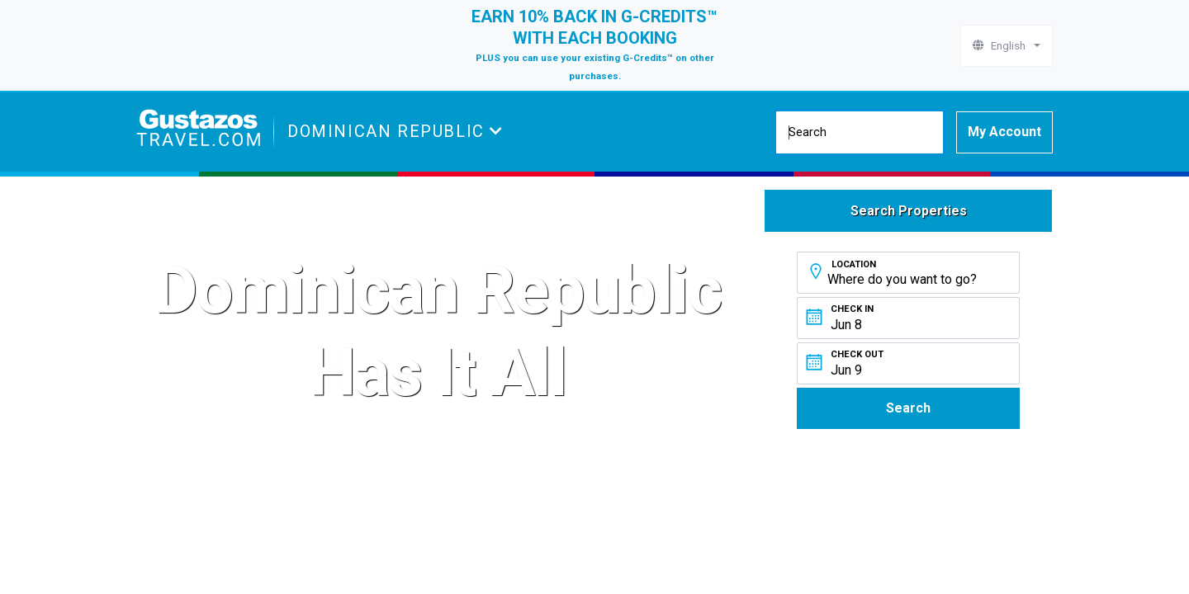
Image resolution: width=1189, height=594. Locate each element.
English (1001, 45)
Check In (852, 309)
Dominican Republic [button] (388, 131)
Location (853, 264)
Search (908, 408)
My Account (1004, 131)
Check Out (857, 354)
